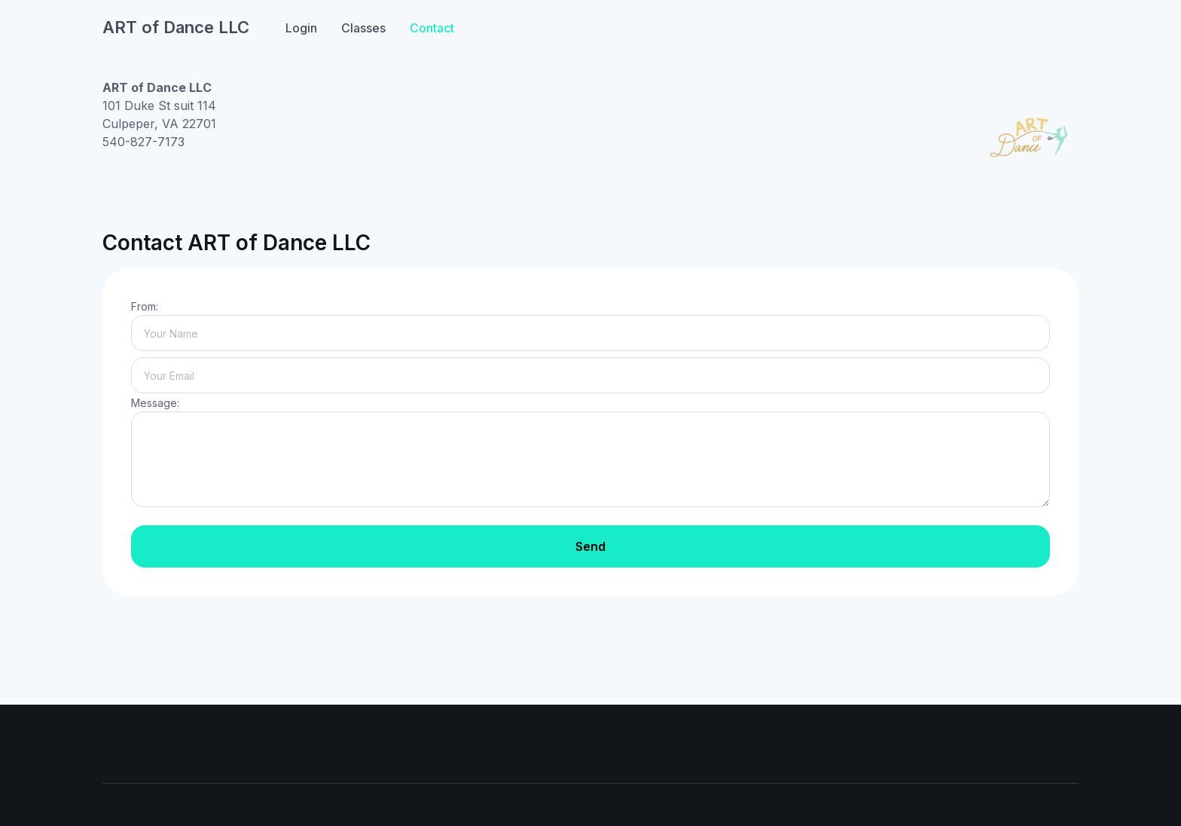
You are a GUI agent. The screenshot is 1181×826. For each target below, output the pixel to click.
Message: (155, 402)
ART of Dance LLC (175, 27)
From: (144, 306)
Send (590, 546)
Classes (363, 27)
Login (301, 27)
